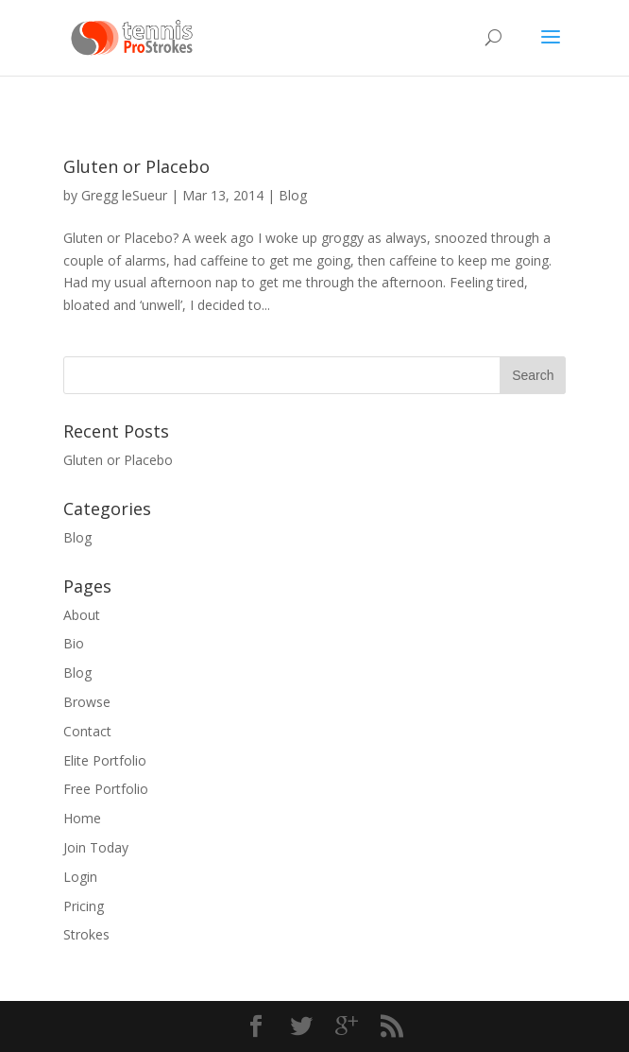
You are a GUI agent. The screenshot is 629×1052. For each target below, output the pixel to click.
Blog (293, 195)
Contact (87, 731)
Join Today (95, 847)
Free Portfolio (105, 789)
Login (80, 877)
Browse (86, 702)
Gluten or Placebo (136, 166)
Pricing (83, 906)
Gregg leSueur (124, 195)
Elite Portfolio (104, 760)
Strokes (86, 934)
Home (82, 818)
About (81, 615)
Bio (73, 643)
